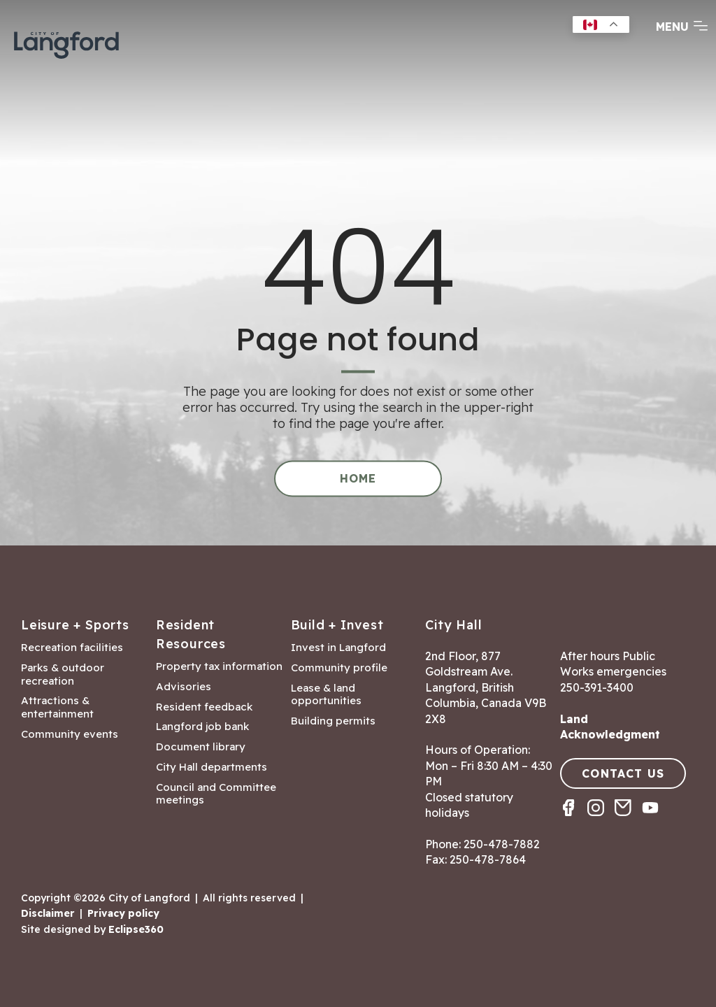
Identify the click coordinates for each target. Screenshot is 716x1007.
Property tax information (219, 666)
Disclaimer (48, 913)
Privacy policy (123, 913)
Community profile (339, 668)
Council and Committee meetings (216, 794)
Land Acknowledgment (610, 726)
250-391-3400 (596, 687)
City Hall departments (211, 767)
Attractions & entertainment (57, 707)
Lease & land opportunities (326, 695)
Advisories (183, 686)
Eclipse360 (136, 929)
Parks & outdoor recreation (62, 674)
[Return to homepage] (66, 43)
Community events (69, 734)
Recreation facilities (72, 647)
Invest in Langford (338, 647)
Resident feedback (204, 707)
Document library (200, 747)
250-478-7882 (502, 844)
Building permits (333, 721)
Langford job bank (202, 726)
